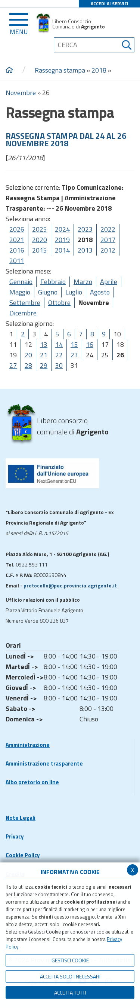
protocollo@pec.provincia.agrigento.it (70, 585)
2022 (107, 229)
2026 (16, 229)
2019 (62, 240)
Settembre (24, 302)
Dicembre (23, 313)
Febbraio (53, 282)
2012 (107, 250)
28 (28, 365)
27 (13, 365)
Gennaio (20, 282)
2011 (16, 261)
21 (43, 355)
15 (74, 344)
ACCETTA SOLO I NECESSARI (70, 976)
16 (89, 344)
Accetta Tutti (70, 992)
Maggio (19, 292)
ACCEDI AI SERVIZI (109, 3)
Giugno (47, 292)
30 (59, 365)
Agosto (100, 292)
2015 (39, 250)
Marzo (83, 282)
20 (28, 355)
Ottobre (59, 302)
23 (74, 355)
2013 (85, 250)
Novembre (21, 93)
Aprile (108, 282)
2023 (85, 229)
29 (43, 365)
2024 (62, 229)
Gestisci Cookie (70, 960)
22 (59, 355)
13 (43, 344)
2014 (62, 250)
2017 (107, 240)
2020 (39, 240)
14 (59, 344)
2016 (16, 250)
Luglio (73, 292)
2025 (39, 229)
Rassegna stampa (61, 70)
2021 (16, 240)
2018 (98, 70)
